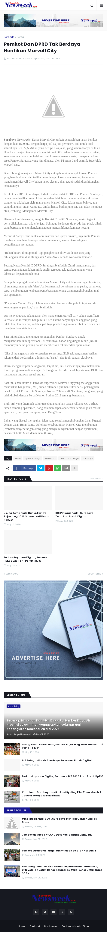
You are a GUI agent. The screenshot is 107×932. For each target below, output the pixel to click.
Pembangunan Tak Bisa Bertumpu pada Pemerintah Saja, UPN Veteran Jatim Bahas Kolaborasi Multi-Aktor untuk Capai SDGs (62, 870)
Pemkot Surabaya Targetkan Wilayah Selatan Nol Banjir (59, 850)
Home (22, 926)
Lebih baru (12, 573)
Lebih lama (94, 573)
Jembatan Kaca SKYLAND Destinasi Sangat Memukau (57, 834)
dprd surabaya (33, 458)
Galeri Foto (50, 458)
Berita (20, 37)
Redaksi (35, 926)
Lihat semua (96, 478)
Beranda (9, 37)
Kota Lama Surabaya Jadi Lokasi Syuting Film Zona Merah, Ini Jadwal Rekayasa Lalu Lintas (62, 794)
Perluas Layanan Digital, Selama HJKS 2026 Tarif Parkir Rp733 (25, 559)
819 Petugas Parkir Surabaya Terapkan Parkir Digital (74, 514)
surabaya (88, 458)
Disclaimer (50, 926)
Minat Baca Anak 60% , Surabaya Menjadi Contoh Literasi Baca (59, 820)
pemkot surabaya (69, 458)
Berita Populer (17, 810)
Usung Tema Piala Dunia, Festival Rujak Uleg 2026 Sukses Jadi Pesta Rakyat (26, 516)
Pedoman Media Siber (75, 926)
